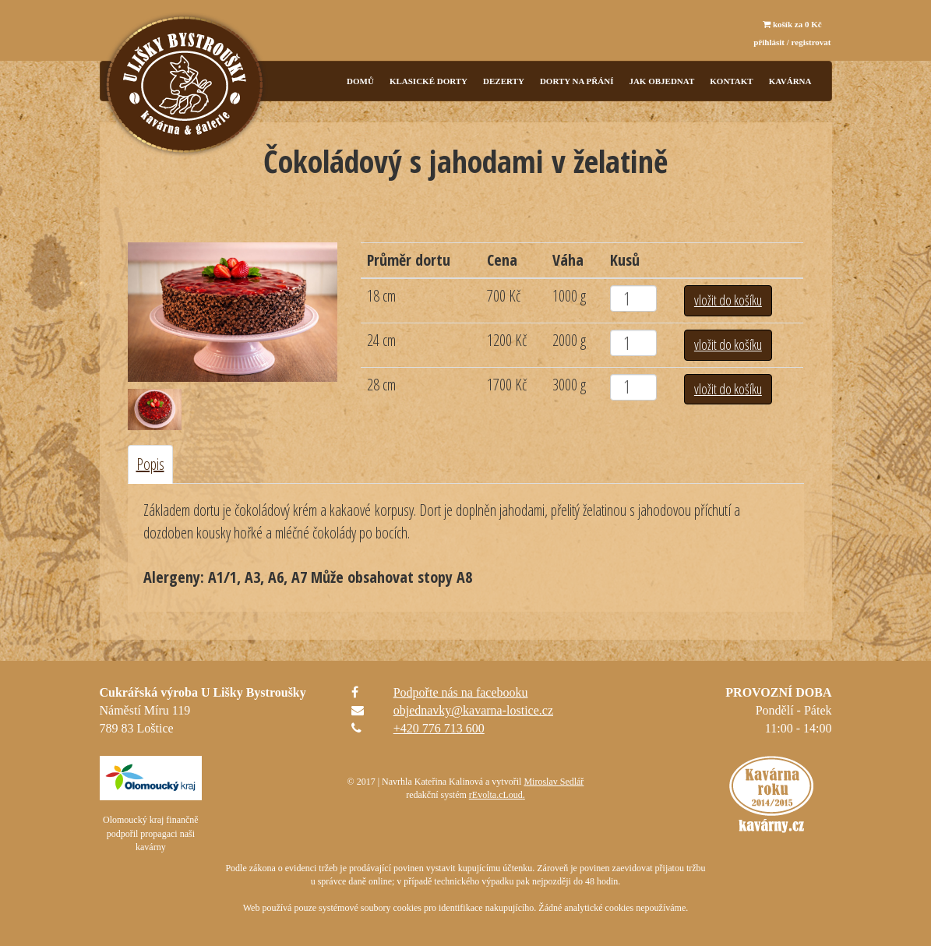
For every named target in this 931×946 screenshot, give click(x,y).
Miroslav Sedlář (554, 781)
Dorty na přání (577, 81)
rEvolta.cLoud (496, 794)
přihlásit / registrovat (791, 42)
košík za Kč (792, 24)
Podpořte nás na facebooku (460, 692)
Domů (360, 81)
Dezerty (503, 81)
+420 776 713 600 (439, 728)
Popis (150, 464)
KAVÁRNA (790, 81)
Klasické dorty (428, 81)
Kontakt (731, 81)
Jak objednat (661, 81)
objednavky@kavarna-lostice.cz (473, 710)
